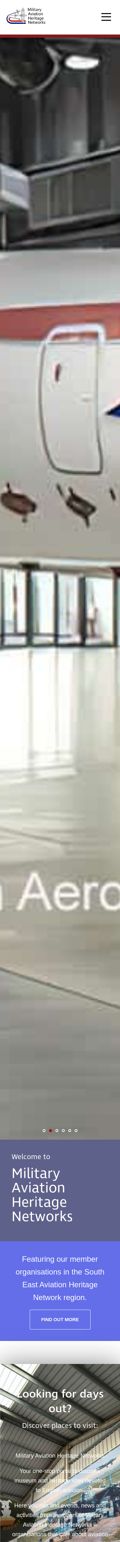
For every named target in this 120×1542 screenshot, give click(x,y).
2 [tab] (50, 1130)
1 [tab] (44, 1130)
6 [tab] (76, 1130)
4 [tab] (63, 1130)
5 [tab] (70, 1130)
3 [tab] (57, 1130)
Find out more (60, 1319)
